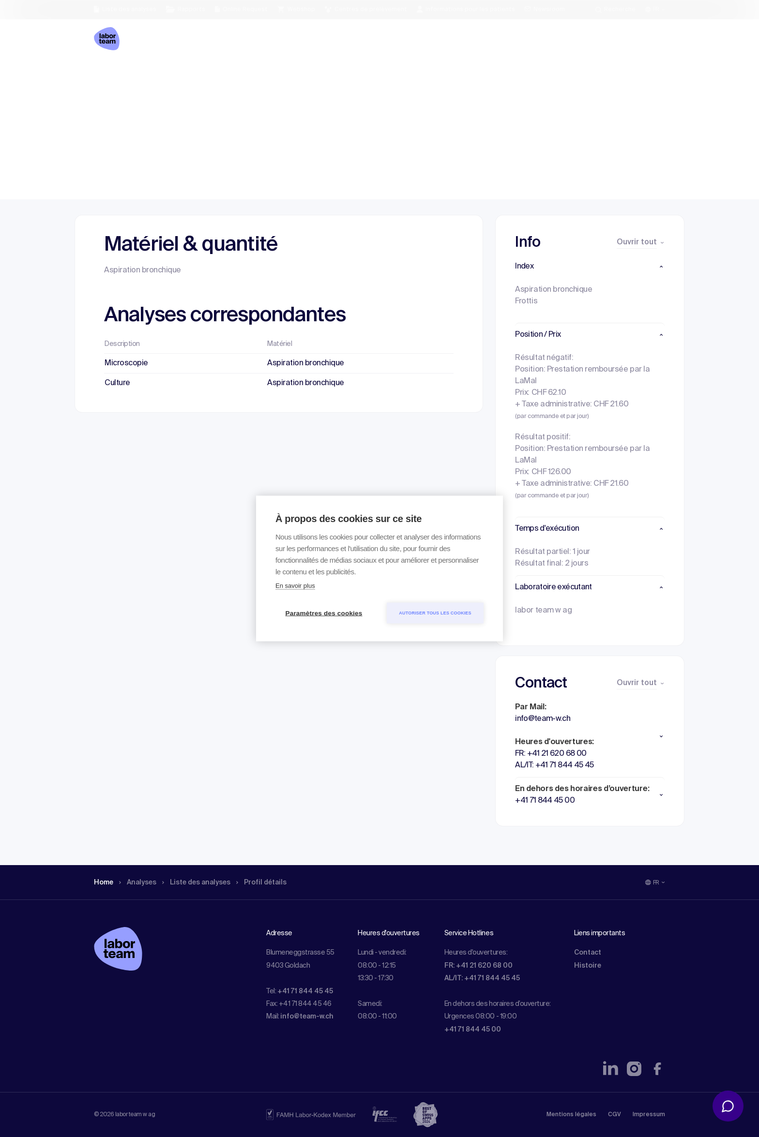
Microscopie (126, 363)
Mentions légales (571, 1115)
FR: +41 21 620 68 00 (478, 965)
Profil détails (278, 75)
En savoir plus (295, 585)
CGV (614, 1115)
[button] (590, 266)
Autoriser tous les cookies (435, 613)
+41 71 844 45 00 (472, 1029)
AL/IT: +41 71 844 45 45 (482, 978)
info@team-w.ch (307, 1016)
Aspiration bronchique (305, 363)
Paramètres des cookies (324, 613)
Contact (587, 952)
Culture (117, 383)
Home (105, 75)
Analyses (142, 75)
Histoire (587, 965)
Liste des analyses (206, 75)
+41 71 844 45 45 (305, 991)
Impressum (649, 1115)
